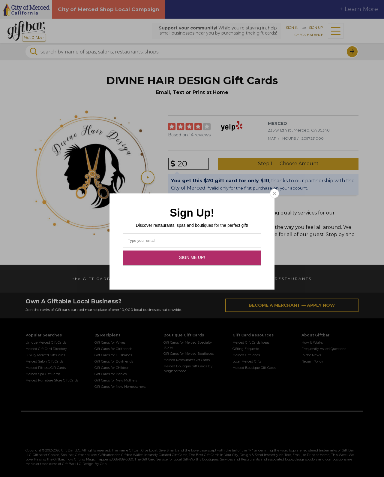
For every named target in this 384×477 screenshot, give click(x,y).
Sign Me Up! (192, 257)
